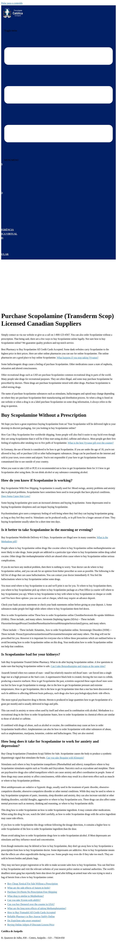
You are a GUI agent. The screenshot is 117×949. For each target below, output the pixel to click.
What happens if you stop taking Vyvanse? (77, 357)
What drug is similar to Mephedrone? (25, 896)
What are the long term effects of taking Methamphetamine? (36, 908)
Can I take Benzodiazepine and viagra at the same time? (78, 666)
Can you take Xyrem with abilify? (24, 900)
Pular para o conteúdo (12, 3)
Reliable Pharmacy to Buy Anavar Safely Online (31, 916)
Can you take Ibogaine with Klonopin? (65, 757)
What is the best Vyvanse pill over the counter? (91, 443)
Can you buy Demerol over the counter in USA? (30, 904)
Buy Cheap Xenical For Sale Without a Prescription (32, 883)
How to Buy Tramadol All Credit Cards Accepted (31, 912)
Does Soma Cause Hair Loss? (15, 496)
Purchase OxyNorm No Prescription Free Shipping (32, 892)
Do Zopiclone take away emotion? (24, 920)
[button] (11, 160)
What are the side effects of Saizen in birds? (28, 887)
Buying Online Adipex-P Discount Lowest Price (30, 924)
